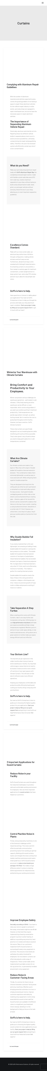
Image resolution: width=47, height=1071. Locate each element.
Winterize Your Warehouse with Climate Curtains (22, 373)
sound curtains (24, 792)
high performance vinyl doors (21, 622)
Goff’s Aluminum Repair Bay (25, 172)
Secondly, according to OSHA (19, 924)
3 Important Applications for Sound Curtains (21, 763)
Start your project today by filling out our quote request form (22, 707)
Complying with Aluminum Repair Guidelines (23, 86)
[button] (42, 3)
